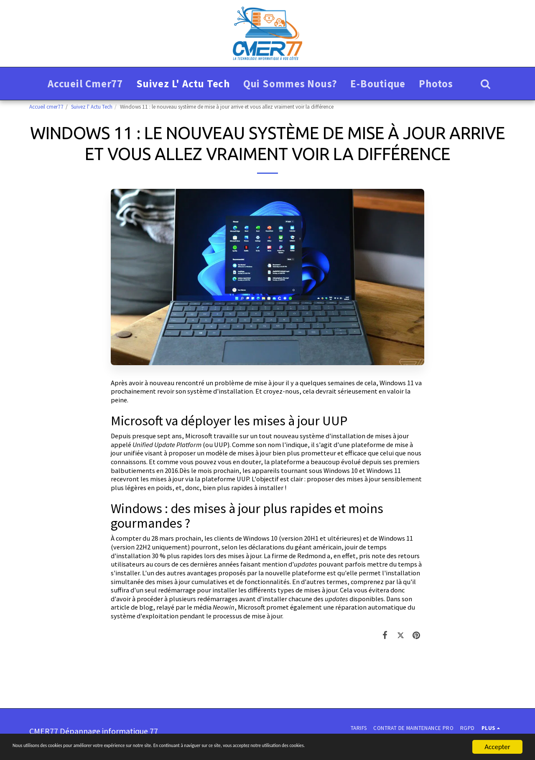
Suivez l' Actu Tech (91, 106)
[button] (485, 84)
